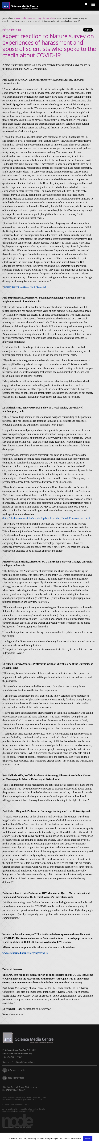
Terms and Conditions (11, 1062)
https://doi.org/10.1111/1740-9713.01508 (25, 286)
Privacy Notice (28, 1062)
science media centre (23, 18)
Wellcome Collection (25, 1087)
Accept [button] (88, 1138)
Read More (76, 1138)
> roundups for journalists (43, 18)
